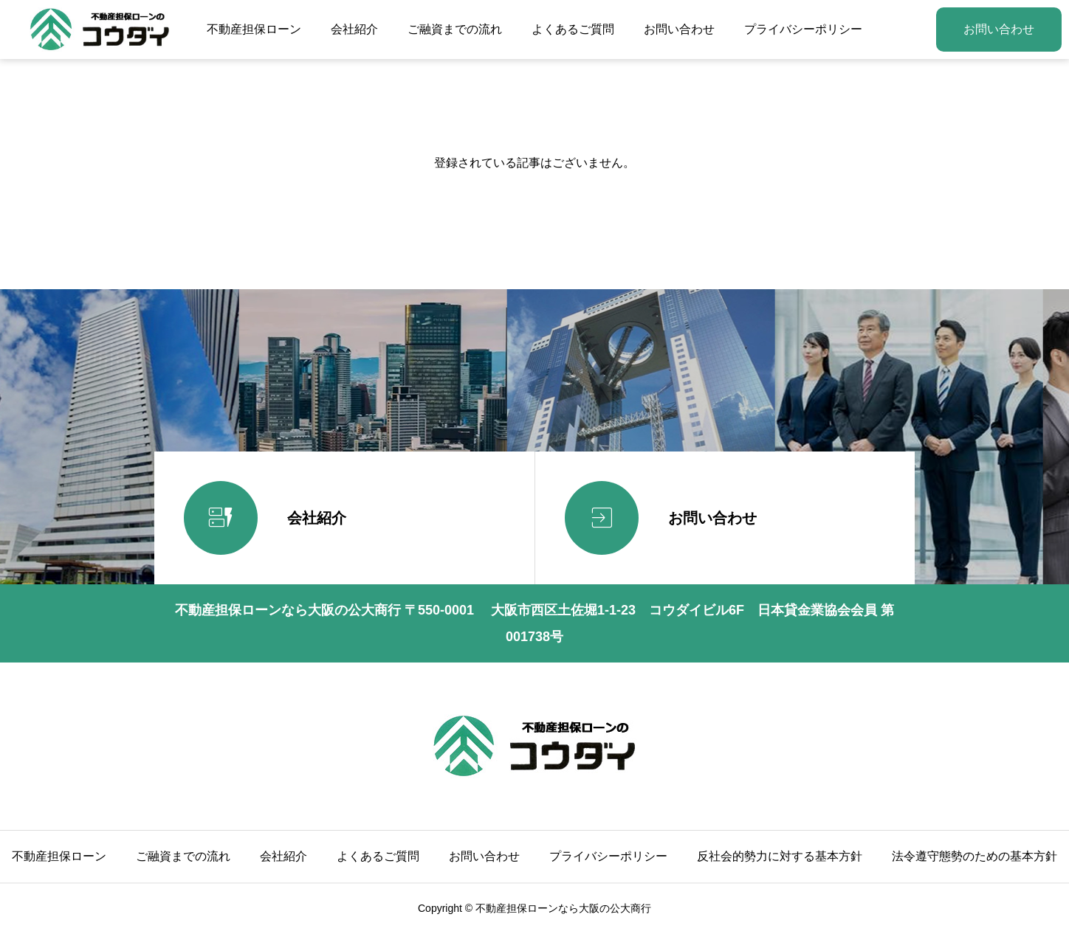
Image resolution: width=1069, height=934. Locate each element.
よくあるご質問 (573, 29)
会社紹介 (354, 29)
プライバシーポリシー (803, 29)
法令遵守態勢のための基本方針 (974, 856)
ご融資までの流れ (455, 29)
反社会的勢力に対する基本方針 (779, 856)
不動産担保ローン (254, 29)
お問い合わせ (679, 29)
